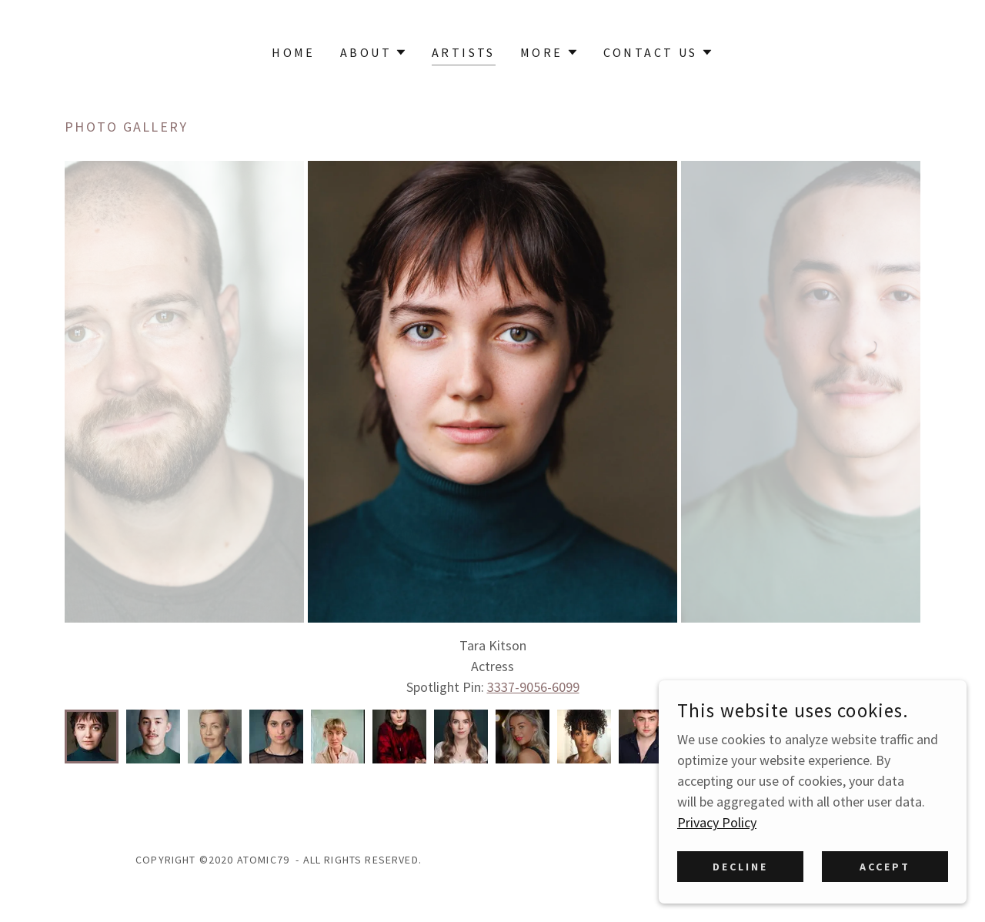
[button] (373, 52)
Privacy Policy (716, 822)
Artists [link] (464, 52)
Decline (740, 867)
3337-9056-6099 (533, 687)
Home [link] (294, 52)
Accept (885, 867)
